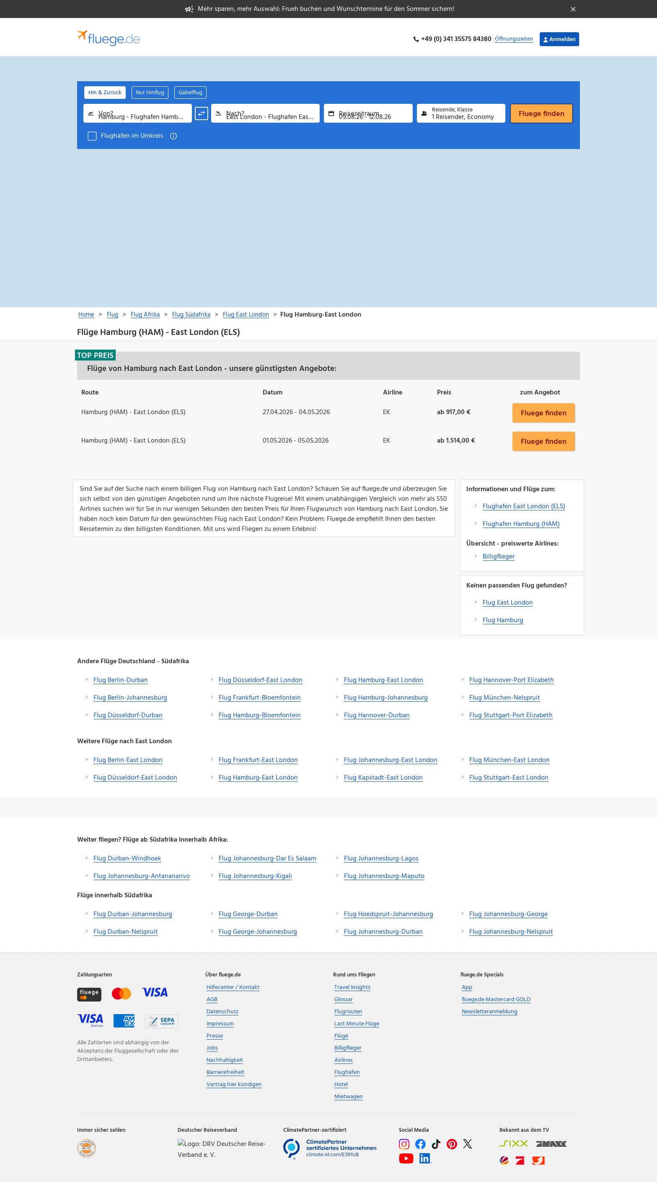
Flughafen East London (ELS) (524, 502)
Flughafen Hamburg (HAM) (521, 519)
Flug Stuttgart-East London (508, 773)
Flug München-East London (509, 755)
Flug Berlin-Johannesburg (130, 693)
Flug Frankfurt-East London (258, 755)
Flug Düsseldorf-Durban (128, 711)
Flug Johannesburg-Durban (383, 927)
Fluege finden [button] (543, 408)
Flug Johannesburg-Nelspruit (511, 927)
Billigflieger (499, 552)
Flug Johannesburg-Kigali (255, 871)
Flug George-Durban (248, 909)
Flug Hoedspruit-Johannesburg (388, 909)
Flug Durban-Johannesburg (132, 909)
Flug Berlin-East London (128, 755)
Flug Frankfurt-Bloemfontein (260, 693)
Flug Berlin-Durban (120, 675)
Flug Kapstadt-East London (383, 773)
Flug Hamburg (503, 615)
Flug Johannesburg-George (508, 909)
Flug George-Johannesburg (258, 927)
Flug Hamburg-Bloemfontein (260, 711)
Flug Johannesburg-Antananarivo (141, 871)
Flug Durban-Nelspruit (125, 927)
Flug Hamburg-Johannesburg (386, 693)
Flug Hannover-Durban (377, 711)
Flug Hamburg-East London (383, 675)
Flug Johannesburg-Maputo (384, 871)
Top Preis (95, 350)
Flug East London (508, 598)
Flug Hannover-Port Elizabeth (511, 675)
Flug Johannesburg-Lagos (381, 854)
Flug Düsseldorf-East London (261, 675)
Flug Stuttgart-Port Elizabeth (511, 711)
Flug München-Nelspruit (504, 693)
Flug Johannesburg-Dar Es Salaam (267, 854)
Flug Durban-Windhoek (127, 854)
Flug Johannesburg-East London (390, 755)
